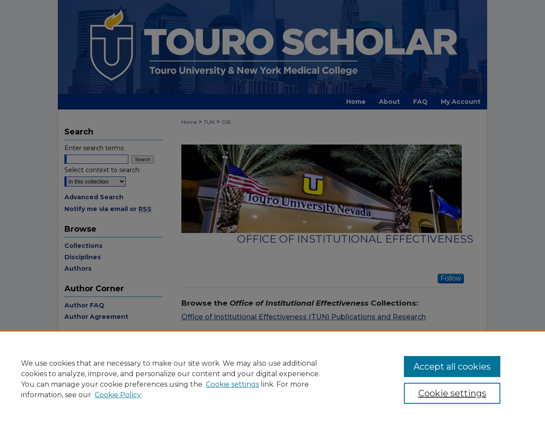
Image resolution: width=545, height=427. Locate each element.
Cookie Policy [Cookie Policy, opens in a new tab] (118, 395)
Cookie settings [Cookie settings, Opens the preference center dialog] (452, 393)
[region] (272, 379)
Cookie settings (232, 384)
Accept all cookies (452, 366)
